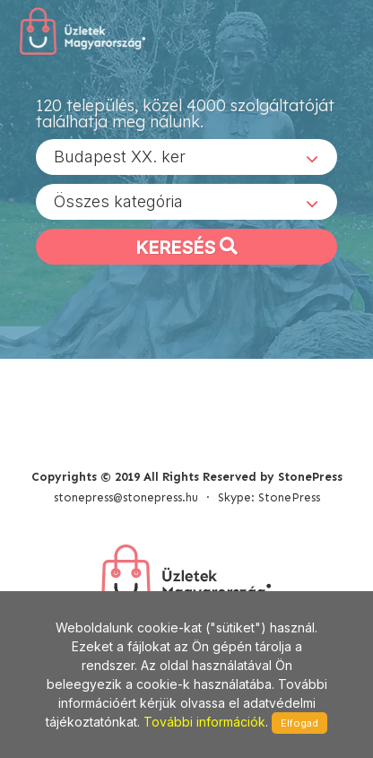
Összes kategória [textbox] (118, 201)
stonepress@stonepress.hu (126, 497)
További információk (204, 721)
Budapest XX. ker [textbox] (120, 156)
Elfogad (299, 723)
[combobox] (186, 157)
